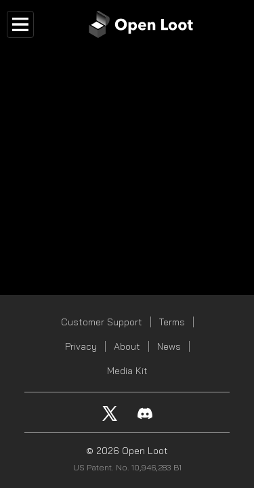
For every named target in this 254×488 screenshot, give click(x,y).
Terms (172, 322)
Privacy (81, 346)
